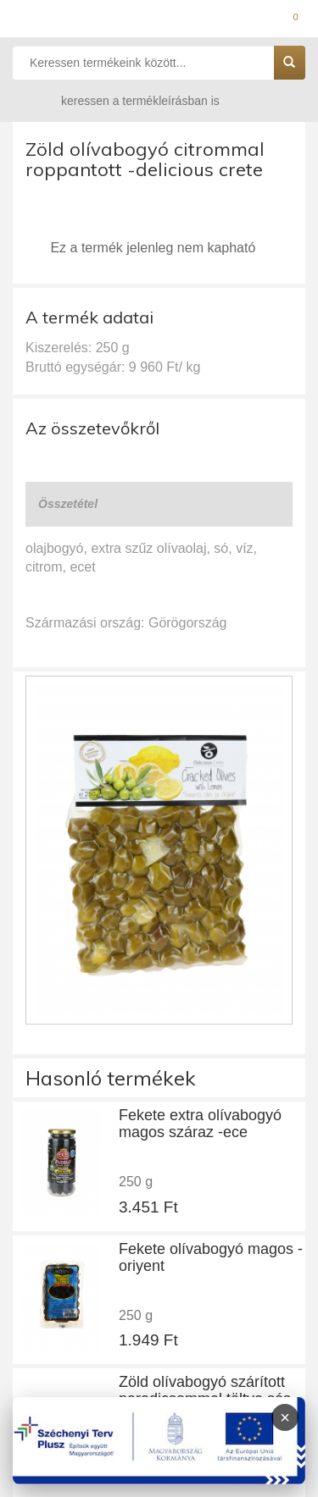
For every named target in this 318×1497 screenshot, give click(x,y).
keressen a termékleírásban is (124, 100)
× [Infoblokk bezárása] (285, 1417)
